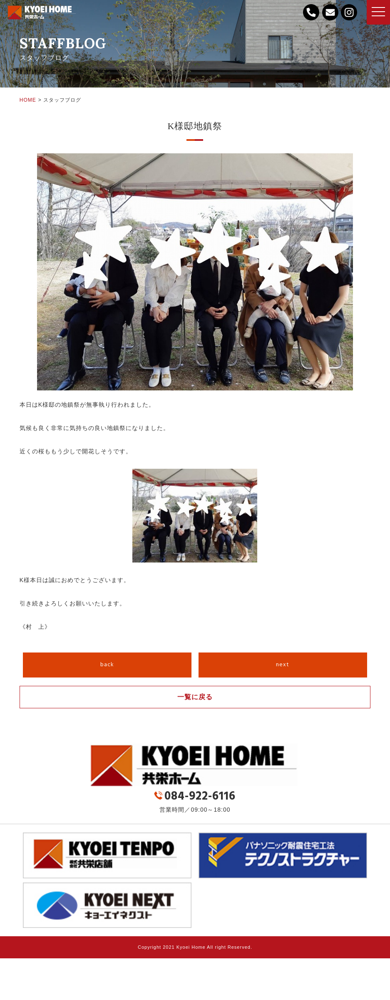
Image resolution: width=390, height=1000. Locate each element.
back (107, 665)
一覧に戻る (195, 696)
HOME (28, 100)
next (282, 665)
